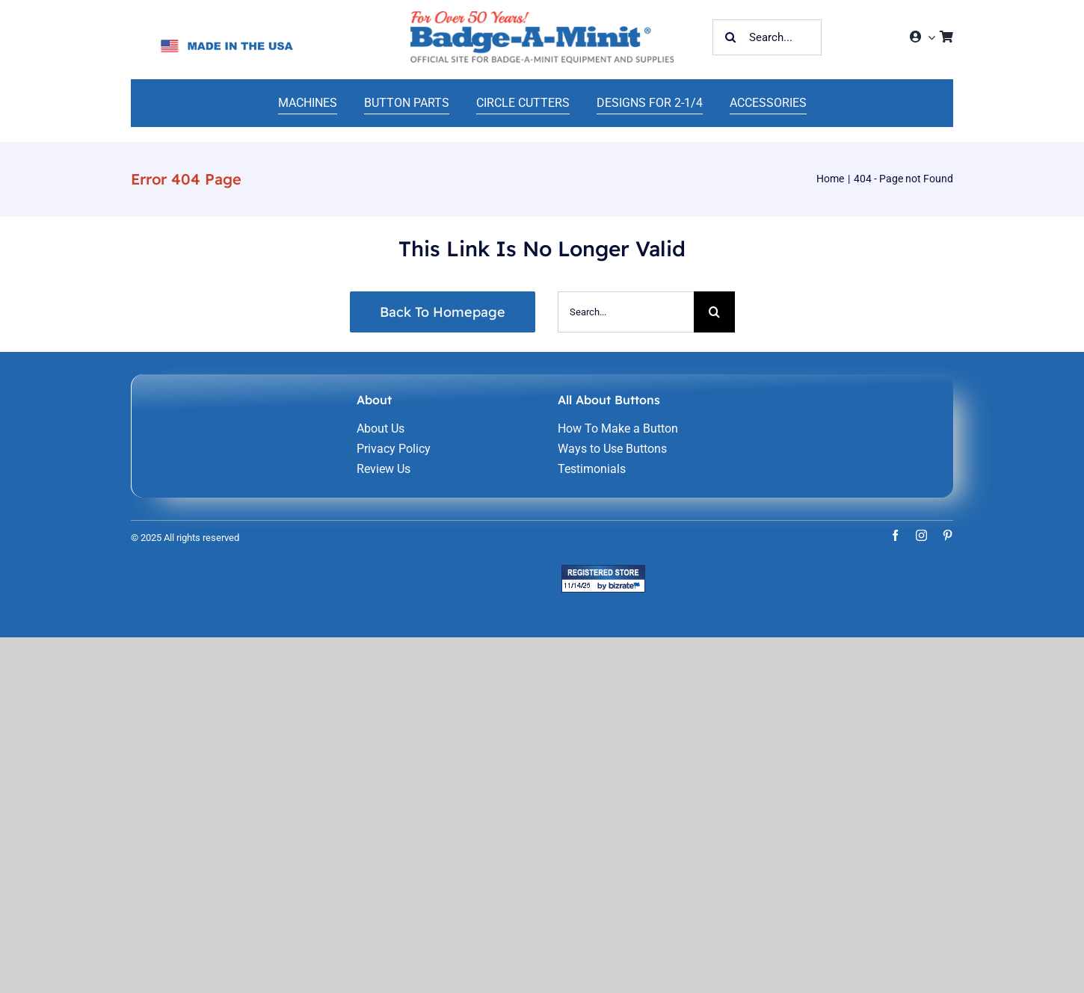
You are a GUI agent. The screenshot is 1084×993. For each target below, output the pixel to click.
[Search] (730, 37)
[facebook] (895, 535)
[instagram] (921, 535)
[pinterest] (947, 535)
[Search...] (767, 37)
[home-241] (542, 17)
